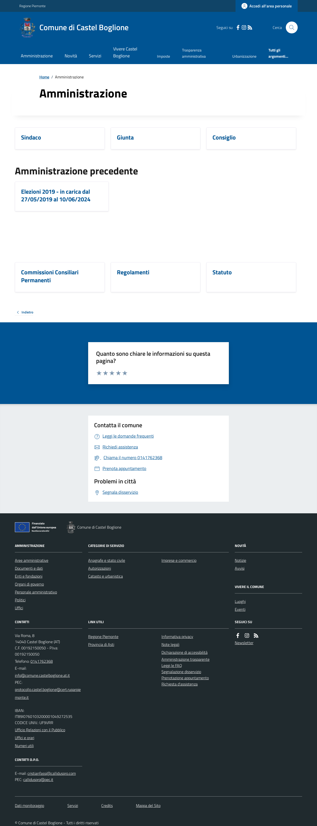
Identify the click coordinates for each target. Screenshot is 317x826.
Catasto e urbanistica (105, 576)
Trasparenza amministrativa (194, 53)
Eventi (240, 609)
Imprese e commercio (178, 560)
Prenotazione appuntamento (185, 678)
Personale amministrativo (36, 592)
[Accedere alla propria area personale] (267, 6)
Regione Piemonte (32, 5)
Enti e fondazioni (28, 576)
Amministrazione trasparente (185, 659)
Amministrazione (37, 55)
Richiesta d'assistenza (179, 684)
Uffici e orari (24, 738)
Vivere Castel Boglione (125, 52)
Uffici (19, 608)
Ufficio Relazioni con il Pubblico (40, 730)
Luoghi (240, 601)
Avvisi (239, 568)
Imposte (163, 56)
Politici (20, 600)
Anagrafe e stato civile (106, 560)
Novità (71, 55)
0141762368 (41, 661)
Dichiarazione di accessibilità (184, 652)
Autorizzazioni (99, 568)
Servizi (95, 55)
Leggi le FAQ (171, 665)
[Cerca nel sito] (290, 27)
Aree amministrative (31, 560)
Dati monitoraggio (29, 805)
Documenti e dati (29, 568)
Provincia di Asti (101, 644)
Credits (107, 805)
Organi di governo (29, 584)
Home (44, 77)
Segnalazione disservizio (181, 672)
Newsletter (244, 643)
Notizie (240, 560)
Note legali (170, 644)
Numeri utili (24, 746)
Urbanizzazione (244, 56)
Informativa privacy (177, 636)
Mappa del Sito (148, 805)
